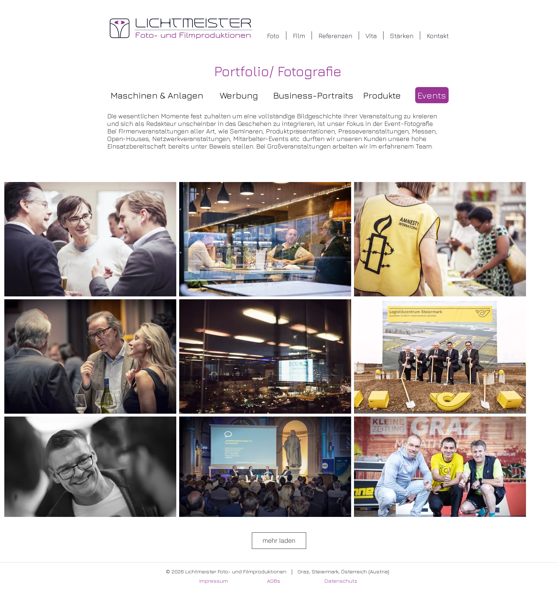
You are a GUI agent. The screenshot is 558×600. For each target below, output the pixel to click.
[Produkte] (382, 95)
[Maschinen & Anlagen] (157, 95)
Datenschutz (341, 581)
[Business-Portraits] (313, 95)
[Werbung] (239, 95)
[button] (273, 35)
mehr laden (279, 540)
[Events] (432, 95)
